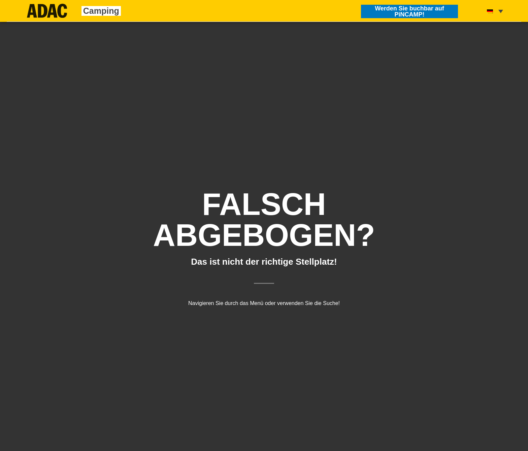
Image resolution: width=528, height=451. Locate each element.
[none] (495, 11)
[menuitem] (495, 11)
